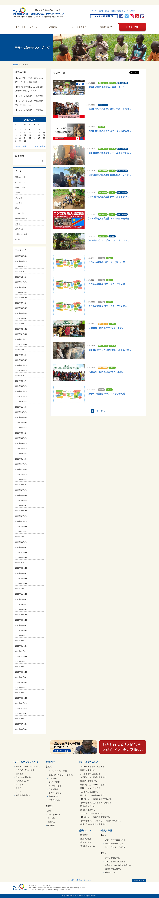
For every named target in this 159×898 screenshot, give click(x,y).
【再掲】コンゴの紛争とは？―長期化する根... (109, 131)
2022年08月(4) (20, 485)
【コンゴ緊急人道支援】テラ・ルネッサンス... (109, 153)
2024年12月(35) (21, 339)
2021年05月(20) (21, 563)
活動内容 (53, 27)
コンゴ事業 (53, 778)
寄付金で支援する (87, 770)
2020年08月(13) (21, 610)
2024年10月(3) (20, 350)
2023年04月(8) (20, 443)
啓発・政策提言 (21, 219)
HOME (15, 65)
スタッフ (18, 224)
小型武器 (51, 822)
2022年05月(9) (20, 500)
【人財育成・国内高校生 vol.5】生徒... (105, 328)
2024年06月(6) (20, 370)
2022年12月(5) (20, 464)
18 (30, 135)
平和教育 (51, 825)
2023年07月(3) (20, 428)
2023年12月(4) (20, 402)
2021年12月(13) (21, 526)
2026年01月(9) (20, 272)
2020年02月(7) (20, 641)
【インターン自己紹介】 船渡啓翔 (29, 96)
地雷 (49, 811)
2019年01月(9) (20, 708)
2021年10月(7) (20, 537)
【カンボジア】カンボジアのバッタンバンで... (109, 240)
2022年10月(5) (20, 474)
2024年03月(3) (20, 386)
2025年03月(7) (20, 324)
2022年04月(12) (21, 506)
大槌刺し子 (19, 213)
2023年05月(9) (20, 438)
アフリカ (18, 198)
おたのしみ (19, 229)
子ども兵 (51, 818)
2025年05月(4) (20, 313)
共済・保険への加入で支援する (93, 824)
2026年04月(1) (20, 256)
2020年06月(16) (21, 620)
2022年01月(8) (20, 521)
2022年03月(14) (21, 511)
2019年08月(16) (21, 672)
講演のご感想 (85, 839)
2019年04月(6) (20, 693)
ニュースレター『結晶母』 (116, 847)
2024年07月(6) (20, 365)
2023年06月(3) (20, 433)
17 (25, 135)
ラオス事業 (53, 789)
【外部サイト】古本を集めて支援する (96, 803)
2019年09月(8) (20, 667)
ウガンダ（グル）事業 (57, 771)
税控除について (22, 781)
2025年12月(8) (20, 277)
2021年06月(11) (21, 558)
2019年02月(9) (20, 703)
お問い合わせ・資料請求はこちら (112, 11)
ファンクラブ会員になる (115, 840)
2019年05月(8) (20, 688)
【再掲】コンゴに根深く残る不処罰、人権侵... (109, 109)
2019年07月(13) (21, 677)
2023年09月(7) (20, 417)
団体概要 (19, 774)
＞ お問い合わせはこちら (79, 880)
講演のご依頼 (85, 842)
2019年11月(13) (21, 656)
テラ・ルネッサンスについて (28, 766)
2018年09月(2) (20, 719)
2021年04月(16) (21, 568)
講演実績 (84, 835)
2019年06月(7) (20, 682)
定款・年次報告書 (23, 777)
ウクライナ (19, 203)
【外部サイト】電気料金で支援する (95, 817)
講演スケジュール (87, 846)
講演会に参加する (87, 810)
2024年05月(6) (20, 376)
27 (39, 138)
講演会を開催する (87, 806)
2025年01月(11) (21, 334)
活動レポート (20, 187)
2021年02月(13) (21, 578)
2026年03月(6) (20, 261)
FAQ (94, 11)
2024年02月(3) (20, 391)
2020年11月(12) (21, 594)
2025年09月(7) (20, 293)
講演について (106, 27)
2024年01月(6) (20, 396)
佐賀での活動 (54, 800)
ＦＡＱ (18, 788)
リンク (18, 792)
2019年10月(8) (20, 662)
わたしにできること (80, 27)
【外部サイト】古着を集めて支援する (96, 799)
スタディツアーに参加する (91, 813)
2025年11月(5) (20, 282)
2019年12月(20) (21, 651)
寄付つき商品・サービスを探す (93, 785)
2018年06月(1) (20, 729)
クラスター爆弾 (53, 814)
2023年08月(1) (20, 422)
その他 (17, 239)
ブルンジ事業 (54, 782)
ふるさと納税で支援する (90, 774)
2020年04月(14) (21, 630)
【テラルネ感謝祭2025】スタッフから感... (107, 284)
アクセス (132, 11)
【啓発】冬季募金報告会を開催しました (106, 87)
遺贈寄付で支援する (88, 781)
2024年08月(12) (21, 360)
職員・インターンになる (90, 788)
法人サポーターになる (114, 843)
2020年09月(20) (21, 604)
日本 (17, 208)
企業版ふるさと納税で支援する (93, 777)
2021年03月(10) (21, 573)
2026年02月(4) (20, 267)
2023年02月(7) (20, 454)
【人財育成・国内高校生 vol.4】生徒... (105, 372)
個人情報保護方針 (23, 795)
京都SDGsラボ (21, 234)
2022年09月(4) (20, 480)
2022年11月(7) (20, 469)
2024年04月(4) (20, 381)
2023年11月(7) (20, 407)
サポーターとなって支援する (92, 766)
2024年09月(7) (20, 355)
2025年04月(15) (21, 318)
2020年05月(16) (21, 625)
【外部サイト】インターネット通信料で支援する (100, 821)
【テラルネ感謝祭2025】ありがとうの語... (107, 262)
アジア (17, 193)
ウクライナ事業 (54, 793)
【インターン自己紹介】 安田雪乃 (29, 110)
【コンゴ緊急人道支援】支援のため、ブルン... (109, 175)
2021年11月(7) (20, 532)
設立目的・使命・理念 (25, 770)
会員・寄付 (106, 830)
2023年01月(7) (20, 459)
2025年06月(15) (21, 308)
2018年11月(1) (20, 714)
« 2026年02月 (20, 146)
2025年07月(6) (20, 303)
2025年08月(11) (21, 298)
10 (25, 132)
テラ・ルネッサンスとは (26, 27)
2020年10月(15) (21, 599)
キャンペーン (20, 182)
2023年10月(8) (20, 412)
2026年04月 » (39, 146)
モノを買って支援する (89, 792)
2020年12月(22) (21, 589)
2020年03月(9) (20, 636)
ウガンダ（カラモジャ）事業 (60, 775)
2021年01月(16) (21, 584)
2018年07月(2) (20, 724)
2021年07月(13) (21, 552)
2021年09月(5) (20, 542)
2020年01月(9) (20, 646)
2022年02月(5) (20, 516)
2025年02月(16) (21, 329)
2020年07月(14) (21, 615)
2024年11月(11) (21, 344)
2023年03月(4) (20, 448)
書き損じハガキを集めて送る (92, 795)
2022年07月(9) (20, 490)
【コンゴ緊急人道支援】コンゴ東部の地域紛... (109, 218)
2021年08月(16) (21, 547)
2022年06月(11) (21, 495)
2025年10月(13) (21, 287)
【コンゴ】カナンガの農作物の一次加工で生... (109, 350)
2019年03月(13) (21, 698)
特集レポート (20, 177)
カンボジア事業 (54, 786)
